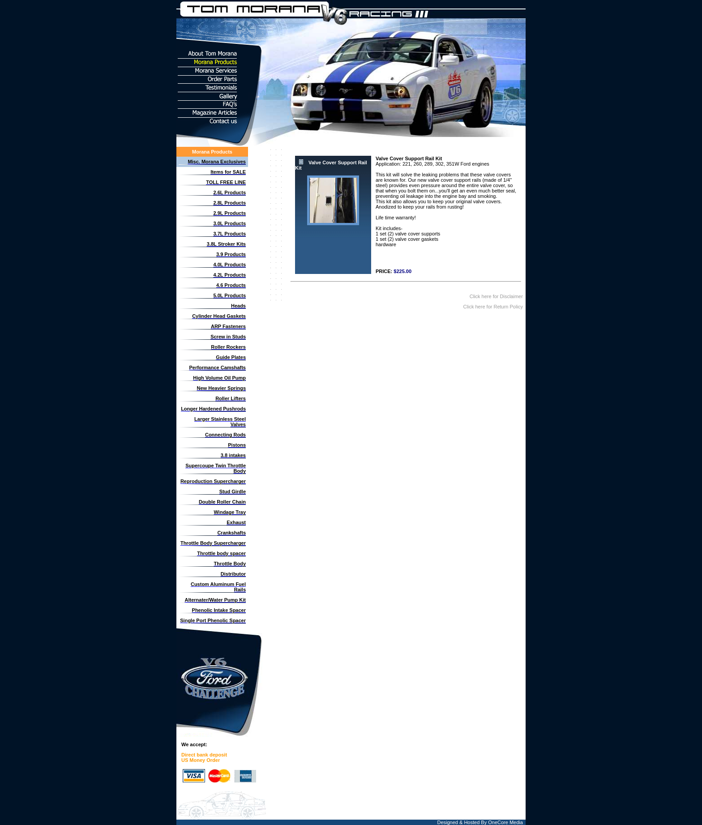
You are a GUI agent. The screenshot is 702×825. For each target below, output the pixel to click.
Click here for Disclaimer (497, 296)
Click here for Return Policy (493, 306)
